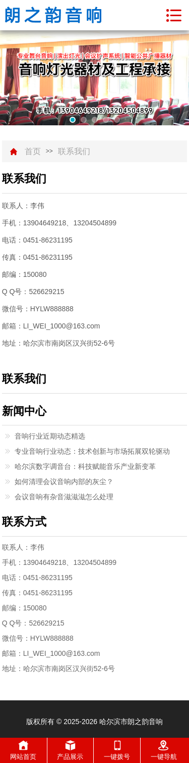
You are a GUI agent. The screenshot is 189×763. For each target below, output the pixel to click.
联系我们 (74, 152)
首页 (33, 152)
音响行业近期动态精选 (50, 436)
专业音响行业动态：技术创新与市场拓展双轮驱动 (92, 451)
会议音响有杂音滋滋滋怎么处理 (64, 497)
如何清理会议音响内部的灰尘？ (64, 482)
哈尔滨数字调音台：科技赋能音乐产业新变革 (85, 466)
